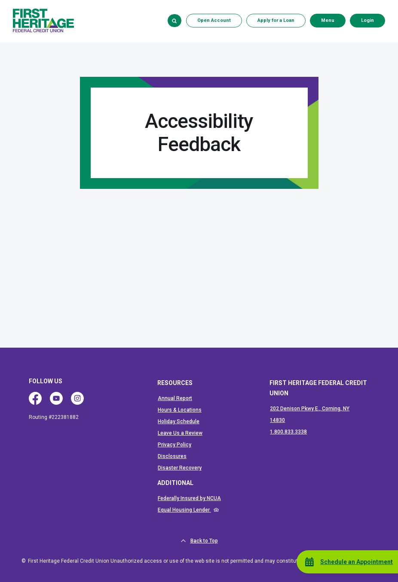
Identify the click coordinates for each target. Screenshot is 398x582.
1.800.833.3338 (288, 432)
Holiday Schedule (178, 421)
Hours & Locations (180, 410)
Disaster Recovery (180, 468)
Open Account (214, 20)
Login (373, 20)
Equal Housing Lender (184, 510)
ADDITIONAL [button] (175, 482)
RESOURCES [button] (175, 382)
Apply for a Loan (275, 20)
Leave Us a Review (180, 433)
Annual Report (175, 398)
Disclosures (172, 456)
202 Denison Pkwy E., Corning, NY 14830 (309, 414)
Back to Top (199, 541)
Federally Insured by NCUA (189, 498)
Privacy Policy (174, 445)
